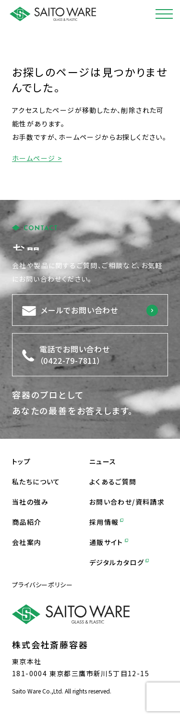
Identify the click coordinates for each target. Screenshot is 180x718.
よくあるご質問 (113, 481)
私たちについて (36, 481)
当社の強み (30, 502)
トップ (21, 461)
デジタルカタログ (119, 562)
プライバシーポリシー (42, 584)
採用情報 (106, 522)
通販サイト (108, 542)
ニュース (103, 461)
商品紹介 (27, 522)
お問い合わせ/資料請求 (127, 501)
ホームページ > (37, 158)
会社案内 (27, 542)
